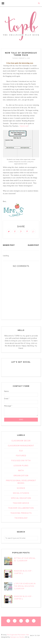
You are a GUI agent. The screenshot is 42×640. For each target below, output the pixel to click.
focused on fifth (21, 460)
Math (21, 470)
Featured (21, 455)
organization (21, 475)
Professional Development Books (21, 481)
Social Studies (21, 493)
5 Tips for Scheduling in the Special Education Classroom (25, 586)
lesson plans (21, 465)
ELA (21, 450)
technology (21, 518)
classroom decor (21, 440)
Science (21, 488)
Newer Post (9, 245)
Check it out (24, 126)
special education (21, 498)
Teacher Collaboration (21, 508)
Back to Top (35, 635)
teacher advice (21, 503)
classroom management (21, 445)
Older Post (33, 245)
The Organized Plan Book (16, 635)
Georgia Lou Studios (17, 637)
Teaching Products (21, 513)
